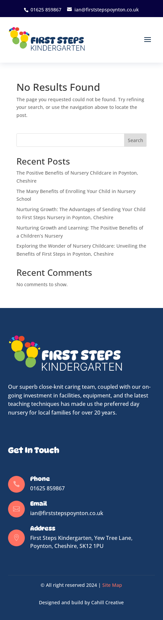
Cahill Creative (107, 602)
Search (135, 140)
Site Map (112, 585)
